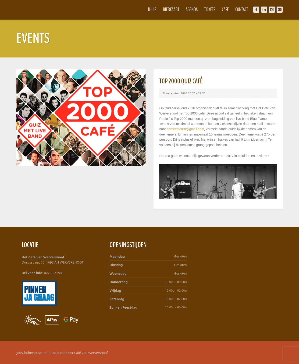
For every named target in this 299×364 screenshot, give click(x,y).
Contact (241, 9)
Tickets (209, 9)
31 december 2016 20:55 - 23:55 (183, 93)
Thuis (152, 9)
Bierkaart (171, 9)
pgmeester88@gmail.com (185, 129)
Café (225, 9)
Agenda (192, 9)
